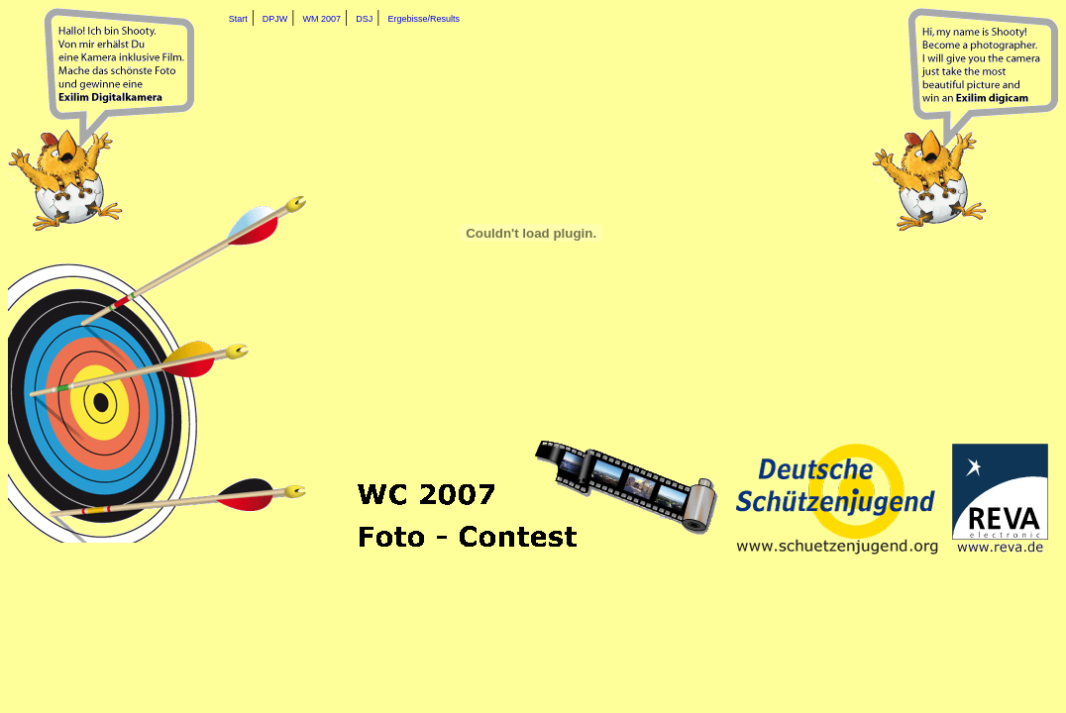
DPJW (275, 19)
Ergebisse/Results (424, 19)
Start (238, 19)
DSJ (364, 19)
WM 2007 (322, 19)
